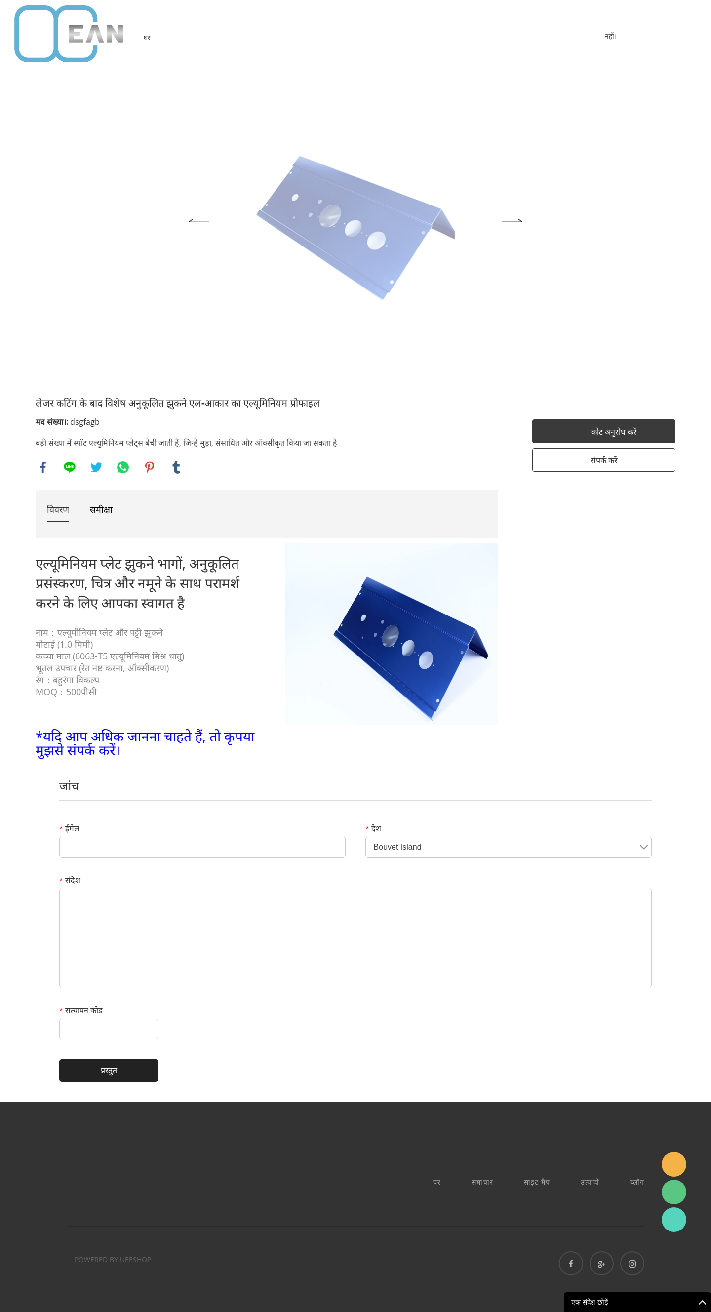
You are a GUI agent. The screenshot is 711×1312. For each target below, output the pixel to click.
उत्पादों (590, 1182)
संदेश (69, 880)
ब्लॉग (637, 1182)
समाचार (482, 1182)
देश (373, 828)
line (69, 467)
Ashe (674, 1219)
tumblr (176, 467)
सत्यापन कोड (81, 1010)
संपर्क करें (604, 460)
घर (147, 37)
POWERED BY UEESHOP (113, 1259)
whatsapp (123, 467)
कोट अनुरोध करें (614, 431)
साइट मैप (537, 1182)
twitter (96, 467)
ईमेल (69, 828)
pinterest (149, 467)
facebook (43, 467)
